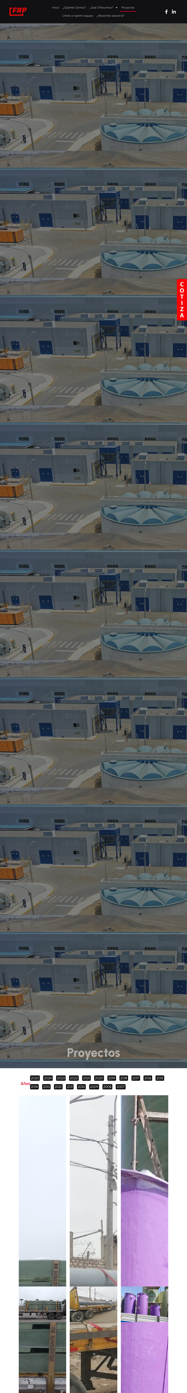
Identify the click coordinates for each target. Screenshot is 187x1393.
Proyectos (128, 7)
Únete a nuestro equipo (77, 15)
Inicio (56, 7)
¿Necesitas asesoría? (110, 15)
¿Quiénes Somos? (74, 7)
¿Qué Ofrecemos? (104, 7)
